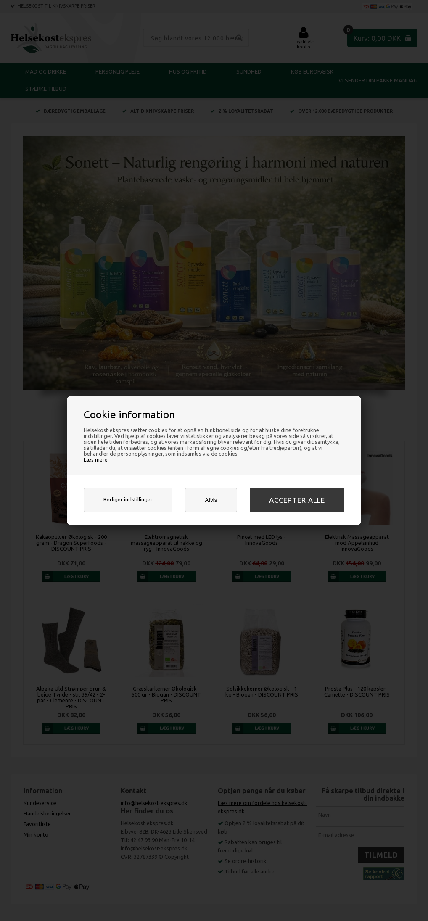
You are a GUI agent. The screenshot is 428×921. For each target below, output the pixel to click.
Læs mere (96, 459)
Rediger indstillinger (128, 499)
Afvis (211, 500)
